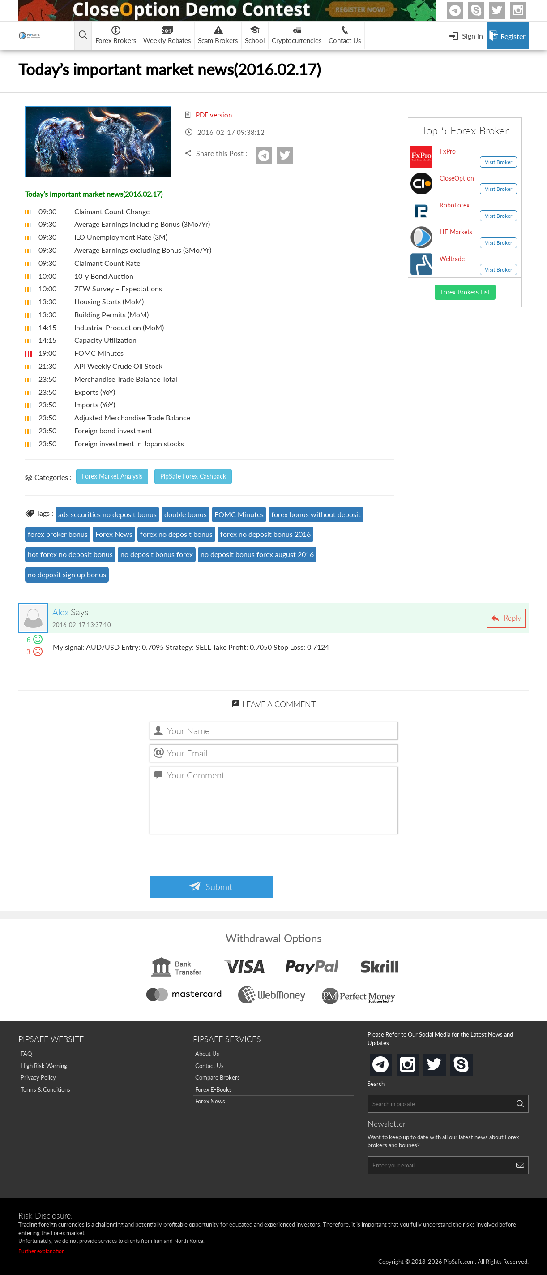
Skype (483, 10)
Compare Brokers (217, 1077)
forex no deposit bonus (176, 534)
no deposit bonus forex (156, 554)
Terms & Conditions (45, 1089)
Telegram (462, 12)
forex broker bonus (58, 534)
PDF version (208, 115)
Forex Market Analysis (112, 476)
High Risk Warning (44, 1065)
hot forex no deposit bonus (70, 554)
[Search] (520, 1104)
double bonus (185, 514)
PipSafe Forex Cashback (193, 476)
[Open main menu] (83, 36)
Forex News (113, 534)
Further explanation (41, 1251)
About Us (207, 1053)
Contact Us (209, 1065)
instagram (417, 1062)
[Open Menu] (466, 35)
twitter (504, 10)
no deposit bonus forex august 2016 (257, 554)
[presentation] (218, 855)
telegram (390, 1064)
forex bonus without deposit (316, 514)
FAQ (26, 1053)
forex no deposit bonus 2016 (265, 534)
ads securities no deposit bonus (107, 514)
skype (471, 1062)
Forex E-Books (213, 1089)
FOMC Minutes (239, 514)
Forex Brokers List (465, 292)
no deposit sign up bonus (67, 574)
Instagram (525, 10)
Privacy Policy (38, 1077)
